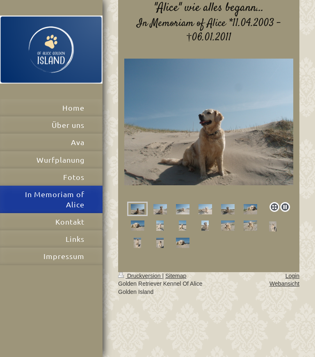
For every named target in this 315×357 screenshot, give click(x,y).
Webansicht (284, 283)
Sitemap (175, 276)
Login (292, 276)
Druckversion (140, 276)
